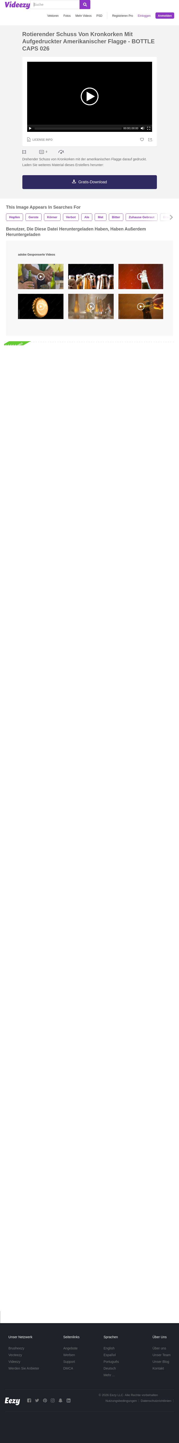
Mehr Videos (83, 15)
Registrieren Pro (122, 15)
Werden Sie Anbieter (23, 1368)
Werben (69, 1355)
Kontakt (158, 1368)
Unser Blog (161, 1362)
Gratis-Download (92, 182)
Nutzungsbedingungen (121, 1401)
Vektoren (53, 15)
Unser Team (162, 1355)
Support (69, 1362)
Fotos (67, 15)
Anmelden (165, 15)
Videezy (14, 1362)
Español (110, 1355)
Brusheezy (16, 1348)
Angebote (70, 1348)
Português (111, 1362)
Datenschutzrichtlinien (156, 1401)
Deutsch (110, 1368)
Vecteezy (15, 1355)
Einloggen (144, 15)
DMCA (68, 1368)
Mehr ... (109, 1375)
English (109, 1348)
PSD (99, 15)
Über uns (159, 1348)
